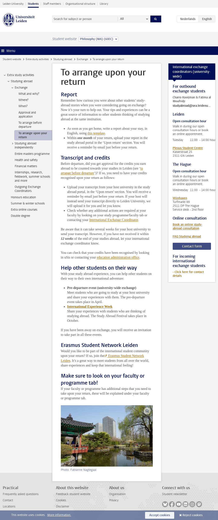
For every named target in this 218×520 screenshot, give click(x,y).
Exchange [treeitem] (19, 88)
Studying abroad (62, 59)
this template (96, 133)
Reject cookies (192, 515)
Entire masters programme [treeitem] (32, 154)
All (122, 19)
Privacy (113, 500)
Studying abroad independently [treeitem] (23, 145)
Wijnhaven (180, 198)
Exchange (82, 59)
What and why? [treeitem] (29, 94)
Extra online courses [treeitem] (24, 210)
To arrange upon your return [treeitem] (33, 135)
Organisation (117, 494)
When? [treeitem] (23, 106)
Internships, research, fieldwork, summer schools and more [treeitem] (32, 176)
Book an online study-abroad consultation (187, 226)
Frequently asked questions (20, 494)
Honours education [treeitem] (23, 197)
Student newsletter (174, 494)
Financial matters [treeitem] (26, 166)
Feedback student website (73, 494)
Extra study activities (37, 59)
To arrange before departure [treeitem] (30, 125)
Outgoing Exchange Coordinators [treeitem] (28, 189)
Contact (8, 500)
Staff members (52, 4)
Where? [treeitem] (23, 100)
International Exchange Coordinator (113, 220)
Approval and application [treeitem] (27, 115)
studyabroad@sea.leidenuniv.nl (192, 106)
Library (104, 4)
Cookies (61, 500)
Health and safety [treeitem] (26, 160)
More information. (59, 515)
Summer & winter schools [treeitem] (28, 203)
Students (33, 4)
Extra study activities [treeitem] (18, 75)
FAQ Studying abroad (187, 236)
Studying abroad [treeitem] (20, 81)
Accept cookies (159, 515)
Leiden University (13, 4)
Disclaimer (62, 506)
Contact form (192, 246)
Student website (12, 59)
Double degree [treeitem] (20, 216)
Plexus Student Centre (188, 148)
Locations (9, 506)
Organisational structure (80, 4)
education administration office (118, 257)
